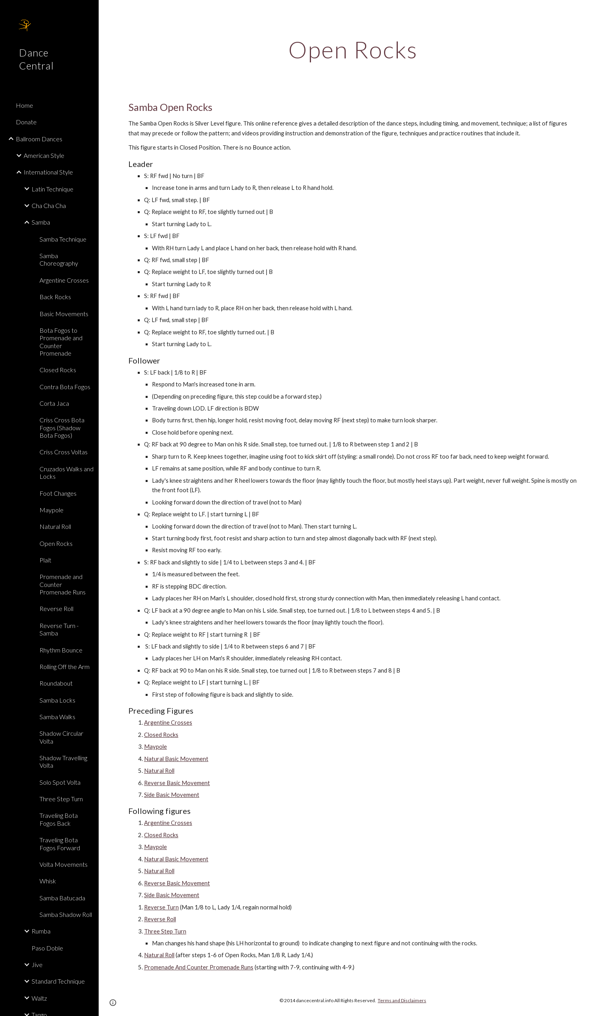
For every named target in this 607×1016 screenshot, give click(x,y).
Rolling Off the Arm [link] (64, 666)
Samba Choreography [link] (58, 259)
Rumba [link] (41, 931)
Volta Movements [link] (63, 864)
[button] (597, 11)
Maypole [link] (51, 510)
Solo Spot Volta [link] (60, 782)
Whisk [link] (47, 881)
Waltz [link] (39, 998)
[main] (353, 49)
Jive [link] (37, 964)
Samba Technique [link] (62, 239)
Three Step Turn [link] (61, 798)
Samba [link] (41, 222)
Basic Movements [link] (63, 313)
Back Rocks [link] (55, 296)
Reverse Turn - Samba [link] (59, 629)
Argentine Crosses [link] (64, 280)
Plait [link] (45, 560)
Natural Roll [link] (55, 526)
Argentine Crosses (168, 722)
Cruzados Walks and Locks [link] (66, 472)
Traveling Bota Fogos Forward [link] (59, 843)
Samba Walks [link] (57, 716)
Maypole (155, 746)
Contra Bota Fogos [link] (64, 386)
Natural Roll (159, 770)
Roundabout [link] (56, 683)
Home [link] (24, 105)
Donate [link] (26, 122)
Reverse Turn (161, 907)
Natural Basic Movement (176, 758)
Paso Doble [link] (47, 948)
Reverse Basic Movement (177, 783)
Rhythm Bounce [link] (60, 650)
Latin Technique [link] (52, 189)
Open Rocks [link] (56, 543)
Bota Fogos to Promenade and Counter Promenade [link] (60, 341)
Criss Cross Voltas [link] (63, 452)
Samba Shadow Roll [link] (65, 914)
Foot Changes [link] (58, 493)
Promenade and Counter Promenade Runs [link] (62, 584)
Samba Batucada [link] (62, 898)
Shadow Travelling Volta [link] (63, 761)
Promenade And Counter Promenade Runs (198, 967)
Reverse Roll (160, 919)
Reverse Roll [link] (56, 608)
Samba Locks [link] (57, 700)
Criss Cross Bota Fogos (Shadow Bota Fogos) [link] (61, 427)
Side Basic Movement (171, 794)
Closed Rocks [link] (57, 369)
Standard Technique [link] (58, 981)
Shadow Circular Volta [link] (61, 736)
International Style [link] (48, 172)
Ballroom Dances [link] (39, 138)
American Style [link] (44, 155)
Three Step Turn (165, 931)
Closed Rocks (161, 734)
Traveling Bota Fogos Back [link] (58, 819)
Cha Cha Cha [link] (49, 205)
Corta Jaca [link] (54, 403)
